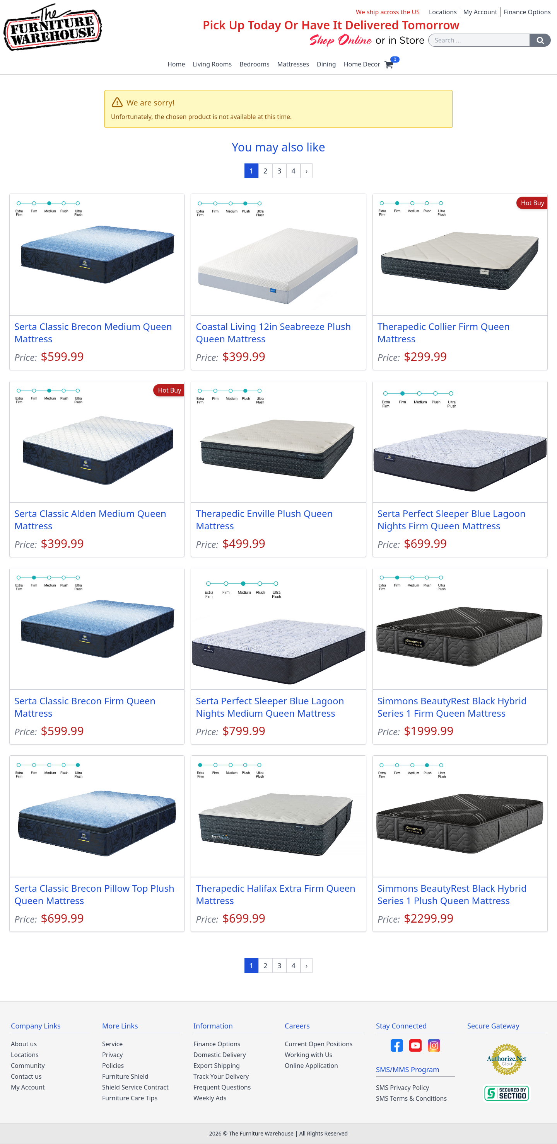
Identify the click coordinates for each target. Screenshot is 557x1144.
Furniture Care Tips (129, 1098)
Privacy (112, 1055)
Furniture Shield (125, 1076)
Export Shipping (216, 1065)
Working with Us (308, 1055)
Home (176, 64)
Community (28, 1065)
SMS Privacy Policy (402, 1087)
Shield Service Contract (135, 1087)
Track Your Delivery (221, 1076)
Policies (113, 1065)
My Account (480, 12)
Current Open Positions (318, 1044)
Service (112, 1044)
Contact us (26, 1076)
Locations (443, 12)
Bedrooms (254, 64)
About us (24, 1044)
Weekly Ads (209, 1098)
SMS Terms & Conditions (411, 1098)
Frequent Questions (222, 1087)
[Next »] (307, 170)
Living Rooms (212, 64)
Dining (326, 64)
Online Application (311, 1065)
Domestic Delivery (219, 1055)
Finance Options (527, 12)
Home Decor (362, 64)
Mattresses (293, 64)
